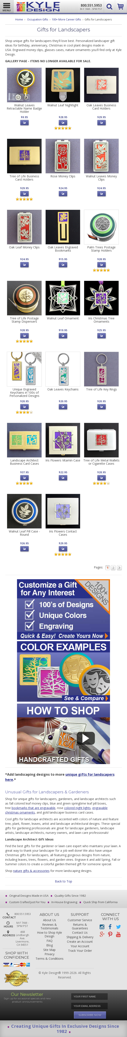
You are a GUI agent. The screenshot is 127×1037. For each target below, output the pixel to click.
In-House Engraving (62, 902)
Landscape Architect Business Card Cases (24, 462)
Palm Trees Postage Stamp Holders (101, 248)
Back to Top (63, 881)
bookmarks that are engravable (33, 808)
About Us (49, 920)
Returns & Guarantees (80, 926)
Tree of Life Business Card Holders (24, 177)
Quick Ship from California (99, 902)
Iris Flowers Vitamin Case (62, 460)
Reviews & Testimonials (49, 926)
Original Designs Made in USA (27, 896)
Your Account (80, 946)
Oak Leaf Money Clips (24, 247)
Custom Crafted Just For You (25, 902)
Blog (49, 945)
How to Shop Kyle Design (49, 934)
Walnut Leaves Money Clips (101, 177)
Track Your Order (80, 951)
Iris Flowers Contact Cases (63, 533)
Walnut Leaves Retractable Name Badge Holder (24, 108)
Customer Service (80, 920)
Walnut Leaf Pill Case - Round (24, 533)
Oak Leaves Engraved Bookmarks (63, 248)
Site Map (49, 950)
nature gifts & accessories (31, 871)
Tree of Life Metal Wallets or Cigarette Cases (101, 462)
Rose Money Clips (62, 176)
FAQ (49, 941)
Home (19, 19)
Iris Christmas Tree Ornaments (101, 319)
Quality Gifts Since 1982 (68, 896)
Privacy (49, 954)
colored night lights (77, 808)
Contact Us (80, 933)
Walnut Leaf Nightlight (62, 105)
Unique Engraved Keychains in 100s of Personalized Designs (24, 392)
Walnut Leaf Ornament (63, 318)
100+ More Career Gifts (66, 19)
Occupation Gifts (37, 19)
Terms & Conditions (50, 959)
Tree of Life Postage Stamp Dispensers (24, 319)
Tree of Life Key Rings (101, 389)
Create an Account (80, 942)
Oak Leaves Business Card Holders (101, 106)
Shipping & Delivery (80, 937)
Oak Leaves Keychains (63, 389)
